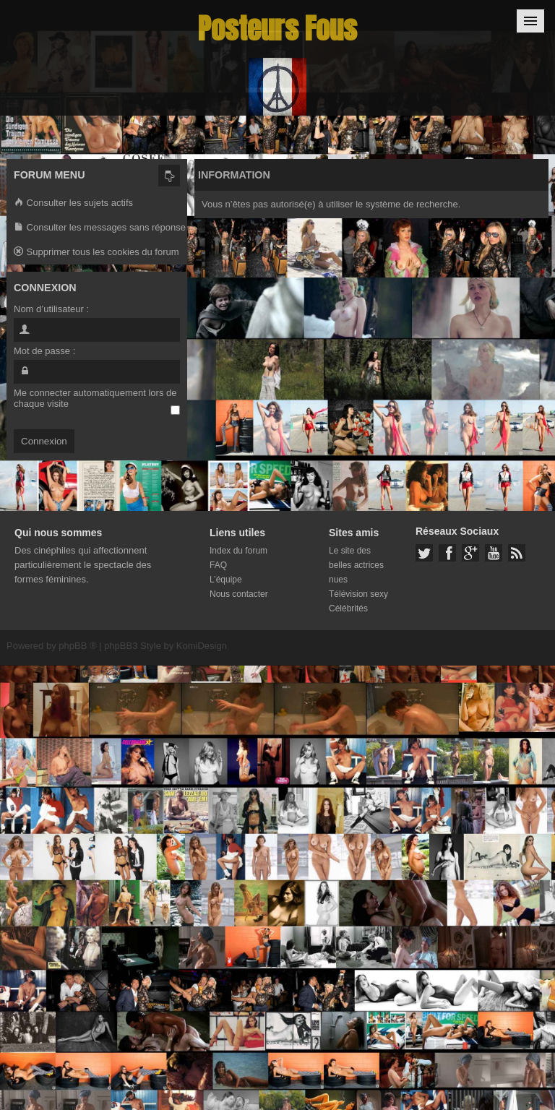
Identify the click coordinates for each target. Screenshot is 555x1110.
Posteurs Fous (277, 28)
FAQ (218, 565)
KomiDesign (201, 645)
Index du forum (238, 551)
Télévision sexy (358, 594)
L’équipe (226, 580)
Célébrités (348, 608)
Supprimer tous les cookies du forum (96, 252)
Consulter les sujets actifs (73, 203)
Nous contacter (239, 594)
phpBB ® (77, 645)
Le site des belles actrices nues (356, 565)
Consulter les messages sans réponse (100, 228)
